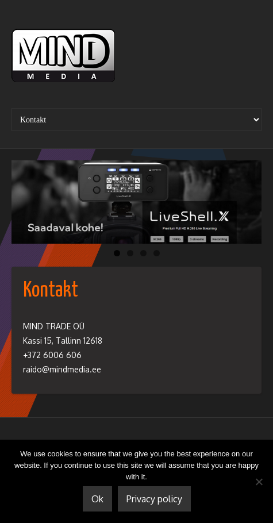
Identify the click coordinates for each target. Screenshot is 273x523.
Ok (97, 499)
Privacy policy (154, 499)
